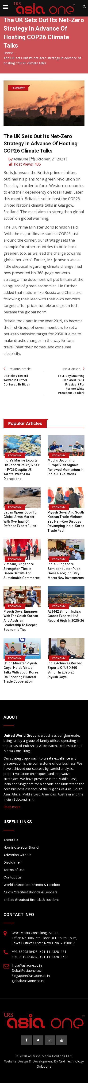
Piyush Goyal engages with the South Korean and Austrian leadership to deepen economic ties (21, 621)
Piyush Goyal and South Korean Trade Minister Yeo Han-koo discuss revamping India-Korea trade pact (66, 521)
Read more (12, 807)
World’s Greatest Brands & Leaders (32, 884)
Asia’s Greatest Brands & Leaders (30, 892)
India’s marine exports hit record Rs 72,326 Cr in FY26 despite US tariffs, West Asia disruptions (22, 469)
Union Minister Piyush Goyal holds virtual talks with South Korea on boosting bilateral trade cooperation (21, 672)
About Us (11, 840)
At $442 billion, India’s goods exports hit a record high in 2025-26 (66, 616)
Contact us (13, 877)
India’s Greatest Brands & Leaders (31, 899)
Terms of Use (14, 870)
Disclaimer (12, 862)
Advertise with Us (17, 855)
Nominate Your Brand (21, 847)
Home (8, 53)
